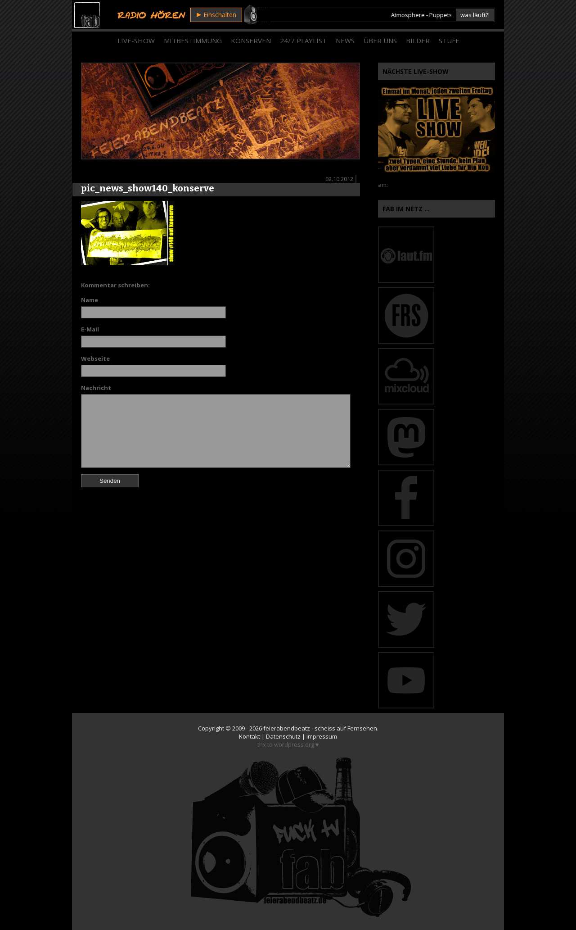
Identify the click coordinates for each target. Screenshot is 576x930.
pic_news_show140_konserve (147, 188)
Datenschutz (283, 736)
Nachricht (96, 388)
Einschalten (216, 14)
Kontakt (249, 736)
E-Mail (90, 329)
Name (89, 300)
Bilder (418, 40)
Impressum (321, 736)
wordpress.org (294, 744)
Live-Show (136, 40)
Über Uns (380, 40)
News (345, 40)
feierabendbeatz (286, 728)
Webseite (95, 358)
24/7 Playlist (303, 40)
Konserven (251, 40)
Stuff (449, 40)
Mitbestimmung (193, 40)
